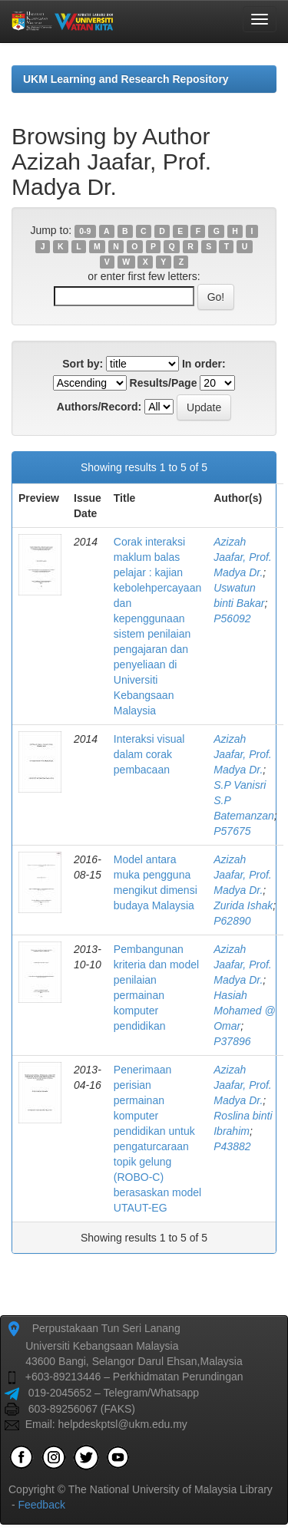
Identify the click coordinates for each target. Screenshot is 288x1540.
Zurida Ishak (243, 905)
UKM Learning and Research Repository (126, 79)
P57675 (232, 831)
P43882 (232, 1146)
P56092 (232, 618)
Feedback (41, 1505)
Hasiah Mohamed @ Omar (244, 1010)
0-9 (85, 231)
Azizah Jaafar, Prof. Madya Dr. (242, 557)
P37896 (232, 1041)
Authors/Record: (99, 407)
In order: (204, 364)
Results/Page (163, 383)
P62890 (232, 921)
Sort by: (82, 364)
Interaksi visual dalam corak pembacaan (149, 754)
